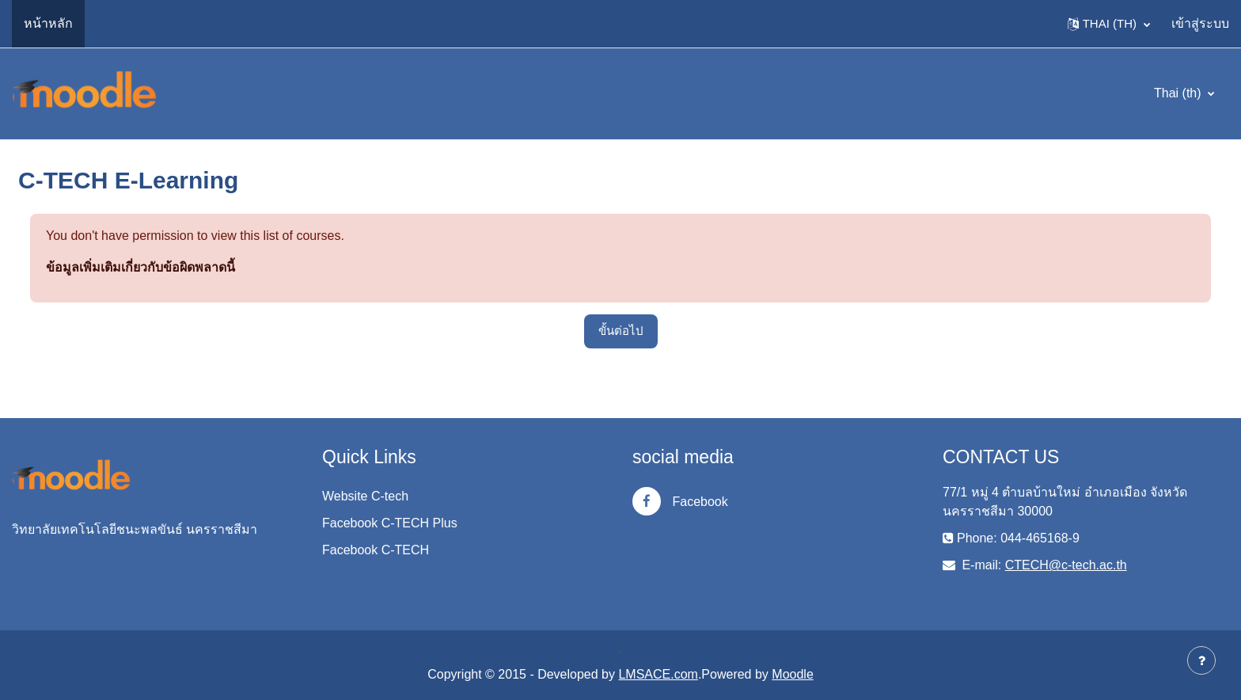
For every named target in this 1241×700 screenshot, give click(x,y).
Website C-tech (365, 496)
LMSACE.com (657, 674)
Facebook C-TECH (375, 550)
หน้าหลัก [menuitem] (48, 23)
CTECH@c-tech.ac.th (1066, 565)
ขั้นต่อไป (620, 330)
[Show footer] (1201, 660)
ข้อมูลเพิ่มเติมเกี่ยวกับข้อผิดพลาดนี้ (140, 267)
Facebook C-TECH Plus (389, 523)
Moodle (792, 674)
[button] (1109, 24)
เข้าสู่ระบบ (1200, 23)
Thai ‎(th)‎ (1179, 93)
